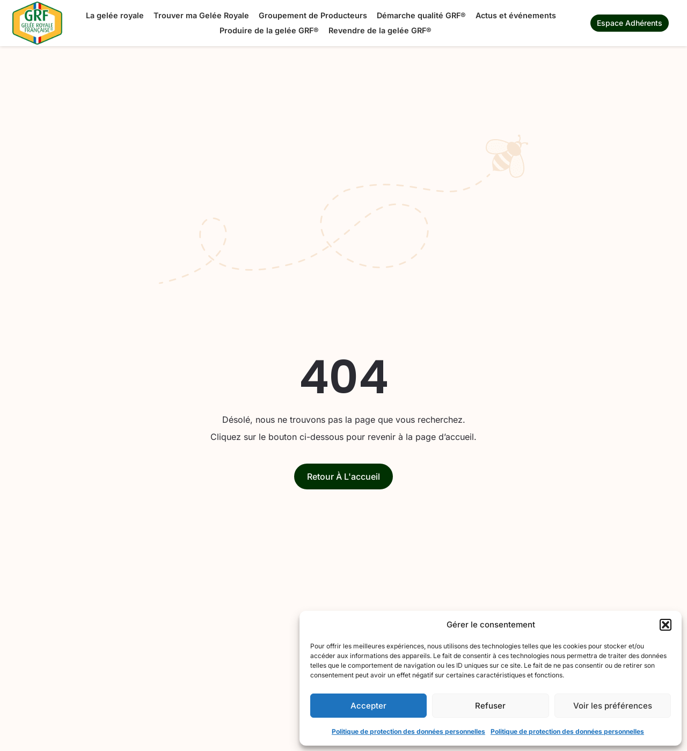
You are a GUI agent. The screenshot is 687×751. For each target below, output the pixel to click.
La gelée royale (115, 15)
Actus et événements (516, 15)
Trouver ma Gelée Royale (201, 15)
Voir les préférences (612, 706)
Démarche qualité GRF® (421, 15)
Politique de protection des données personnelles (408, 731)
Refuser (490, 706)
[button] (665, 624)
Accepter (368, 706)
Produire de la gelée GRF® (269, 30)
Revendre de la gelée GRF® (380, 30)
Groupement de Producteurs (313, 15)
